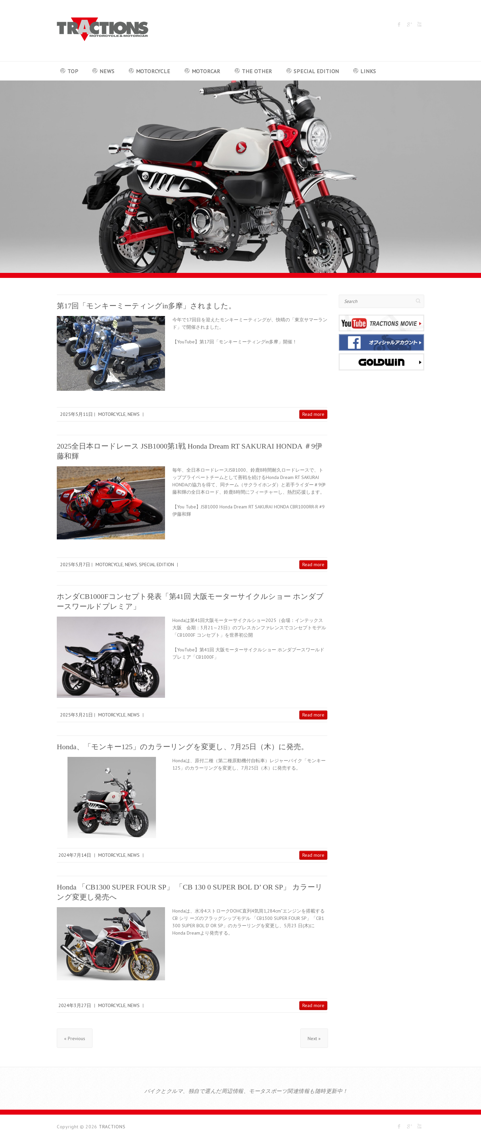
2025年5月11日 (76, 414)
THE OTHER (257, 71)
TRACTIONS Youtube (419, 24)
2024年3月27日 (74, 1005)
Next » (314, 1038)
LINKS (368, 71)
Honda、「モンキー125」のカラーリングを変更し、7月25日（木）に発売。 (182, 747)
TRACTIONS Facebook (399, 24)
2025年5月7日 (75, 564)
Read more (313, 414)
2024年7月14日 (74, 855)
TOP (72, 71)
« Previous (74, 1038)
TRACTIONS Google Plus (409, 24)
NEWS (107, 71)
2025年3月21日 (76, 715)
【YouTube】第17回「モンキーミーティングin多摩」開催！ (234, 342)
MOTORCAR (206, 71)
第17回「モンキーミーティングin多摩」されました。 (146, 306)
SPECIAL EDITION (316, 71)
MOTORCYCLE (153, 71)
